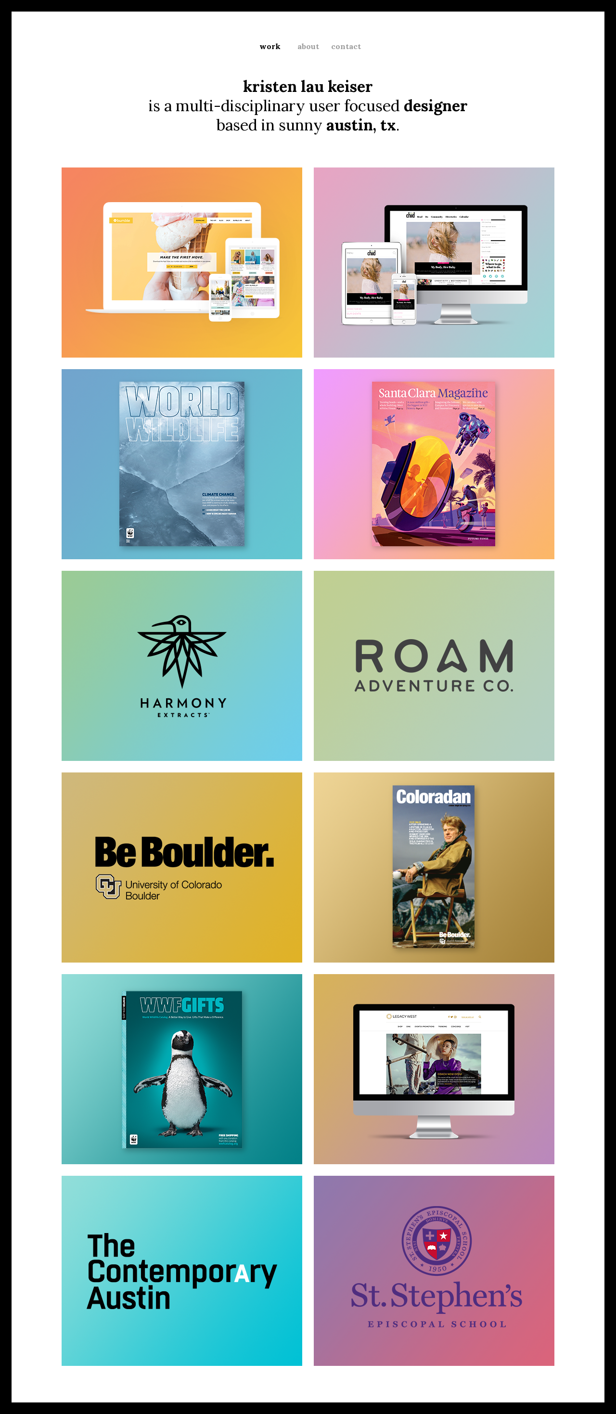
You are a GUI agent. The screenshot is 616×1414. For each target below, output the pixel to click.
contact (346, 46)
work (270, 46)
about (308, 46)
